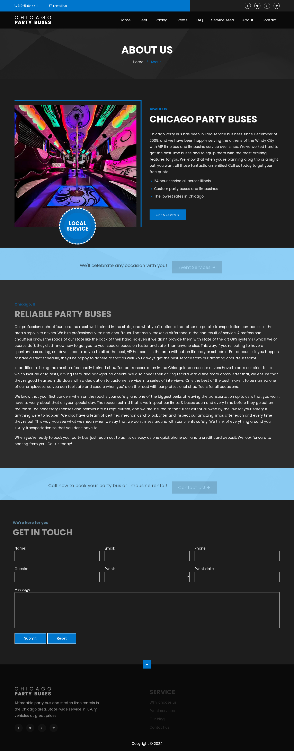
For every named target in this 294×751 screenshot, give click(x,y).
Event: (110, 568)
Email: (110, 548)
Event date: (204, 568)
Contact (269, 20)
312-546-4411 (28, 5)
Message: (23, 589)
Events (182, 20)
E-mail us (60, 5)
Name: (20, 548)
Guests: (21, 568)
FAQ (199, 20)
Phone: (200, 548)
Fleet (143, 20)
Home (125, 20)
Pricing (161, 20)
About (247, 20)
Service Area (222, 20)
